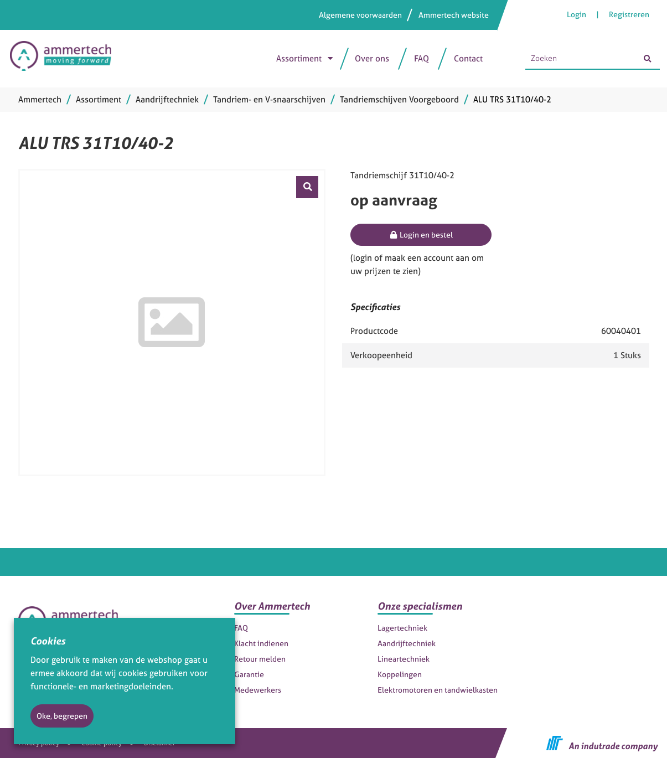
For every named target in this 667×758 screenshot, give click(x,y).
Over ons (372, 58)
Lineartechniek (404, 658)
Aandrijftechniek (407, 643)
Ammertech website (453, 14)
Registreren (629, 14)
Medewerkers (257, 689)
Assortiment (299, 58)
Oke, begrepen (62, 715)
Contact (468, 58)
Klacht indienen (261, 643)
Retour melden (260, 658)
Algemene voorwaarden (360, 14)
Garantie (249, 674)
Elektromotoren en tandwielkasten (438, 689)
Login (577, 14)
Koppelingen (400, 674)
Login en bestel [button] (421, 234)
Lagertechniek (402, 627)
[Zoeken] (647, 59)
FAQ (421, 58)
